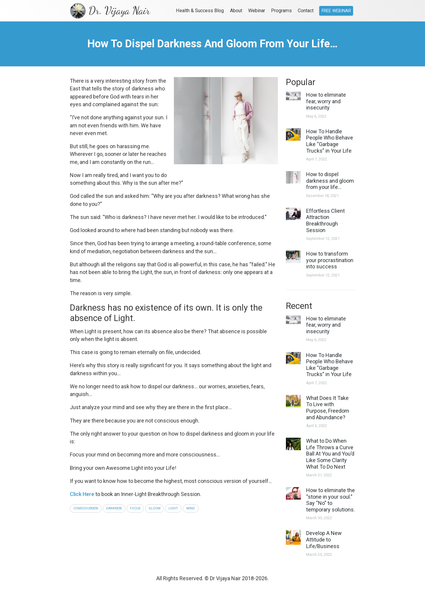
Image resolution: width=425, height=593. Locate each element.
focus (135, 508)
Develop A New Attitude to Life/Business (324, 539)
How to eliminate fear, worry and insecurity (326, 101)
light (173, 508)
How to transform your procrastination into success (329, 260)
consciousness (85, 508)
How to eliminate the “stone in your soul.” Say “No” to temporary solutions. (330, 500)
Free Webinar (336, 10)
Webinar (256, 10)
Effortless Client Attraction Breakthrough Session (325, 220)
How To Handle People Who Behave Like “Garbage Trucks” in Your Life (329, 141)
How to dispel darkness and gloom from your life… (330, 180)
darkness (114, 508)
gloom (154, 508)
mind (190, 508)
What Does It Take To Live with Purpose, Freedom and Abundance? (327, 407)
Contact (306, 10)
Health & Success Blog (200, 10)
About (236, 10)
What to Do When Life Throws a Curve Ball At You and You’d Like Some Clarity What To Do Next (330, 454)
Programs (281, 10)
